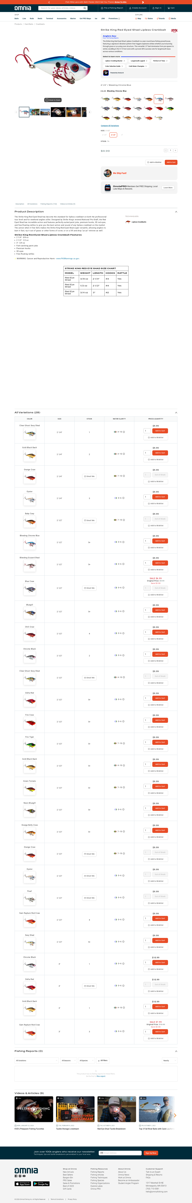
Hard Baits (29, 24)
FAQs (148, 1177)
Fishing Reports (97, 1172)
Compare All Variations (110, 126)
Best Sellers (68, 1175)
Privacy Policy (72, 1199)
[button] (96, 211)
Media (172, 18)
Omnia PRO (96, 1189)
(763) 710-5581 (152, 1189)
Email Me (89, 476)
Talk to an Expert (153, 1172)
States (149, 18)
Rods (32, 18)
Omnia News (123, 1175)
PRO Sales (67, 1180)
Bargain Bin (68, 1177)
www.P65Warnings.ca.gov (67, 258)
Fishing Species (97, 1180)
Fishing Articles (97, 1175)
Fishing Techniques (99, 1177)
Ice (96, 18)
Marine (73, 18)
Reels (40, 18)
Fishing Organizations (100, 1183)
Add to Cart (171, 162)
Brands (161, 19)
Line (24, 18)
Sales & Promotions (71, 1183)
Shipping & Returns (154, 1175)
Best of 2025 (68, 1186)
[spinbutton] (147, 430)
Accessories (61, 18)
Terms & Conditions (57, 1199)
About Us (122, 1172)
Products (18, 24)
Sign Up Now (151, 1153)
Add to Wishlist (154, 162)
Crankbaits (40, 24)
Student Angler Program (128, 1183)
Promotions (114, 19)
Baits (17, 18)
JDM (103, 18)
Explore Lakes (96, 1186)
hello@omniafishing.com (157, 1192)
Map (138, 18)
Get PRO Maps (85, 18)
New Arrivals (68, 1172)
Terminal (49, 18)
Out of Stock (160, 475)
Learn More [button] (168, 188)
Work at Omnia (124, 1177)
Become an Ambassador (128, 1180)
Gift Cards (67, 1189)
